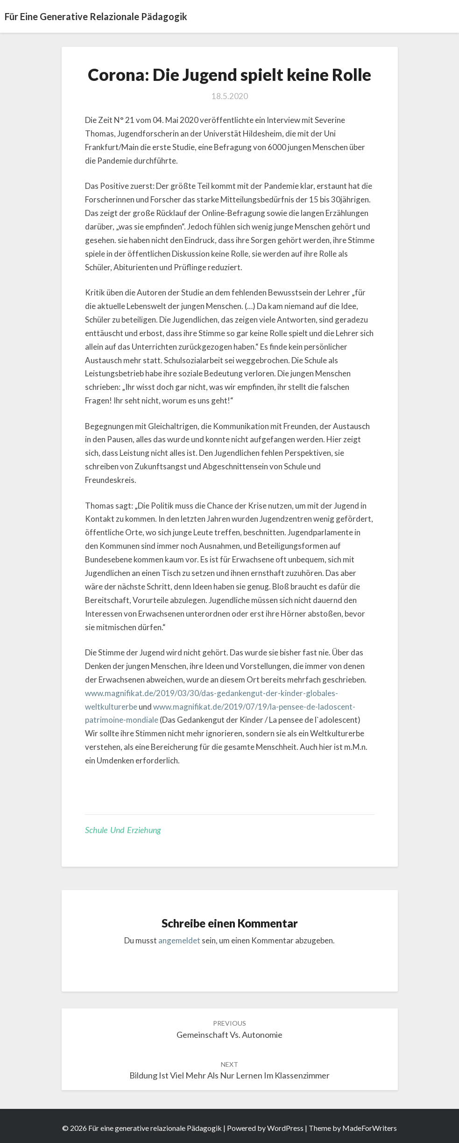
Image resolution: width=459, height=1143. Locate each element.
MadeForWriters (369, 1127)
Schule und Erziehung (123, 830)
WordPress (285, 1127)
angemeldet (179, 940)
